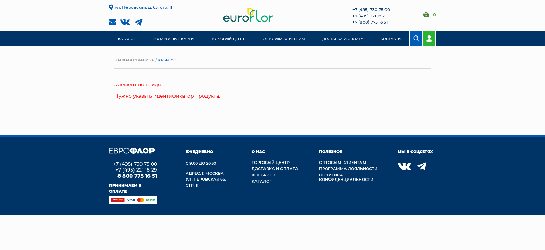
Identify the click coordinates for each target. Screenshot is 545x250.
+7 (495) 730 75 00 (371, 9)
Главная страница (134, 60)
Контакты (263, 174)
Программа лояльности (348, 168)
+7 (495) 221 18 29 (369, 15)
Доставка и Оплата (275, 168)
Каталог (261, 181)
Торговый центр (271, 162)
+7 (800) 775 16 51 (370, 22)
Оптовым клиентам (342, 162)
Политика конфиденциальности (346, 177)
